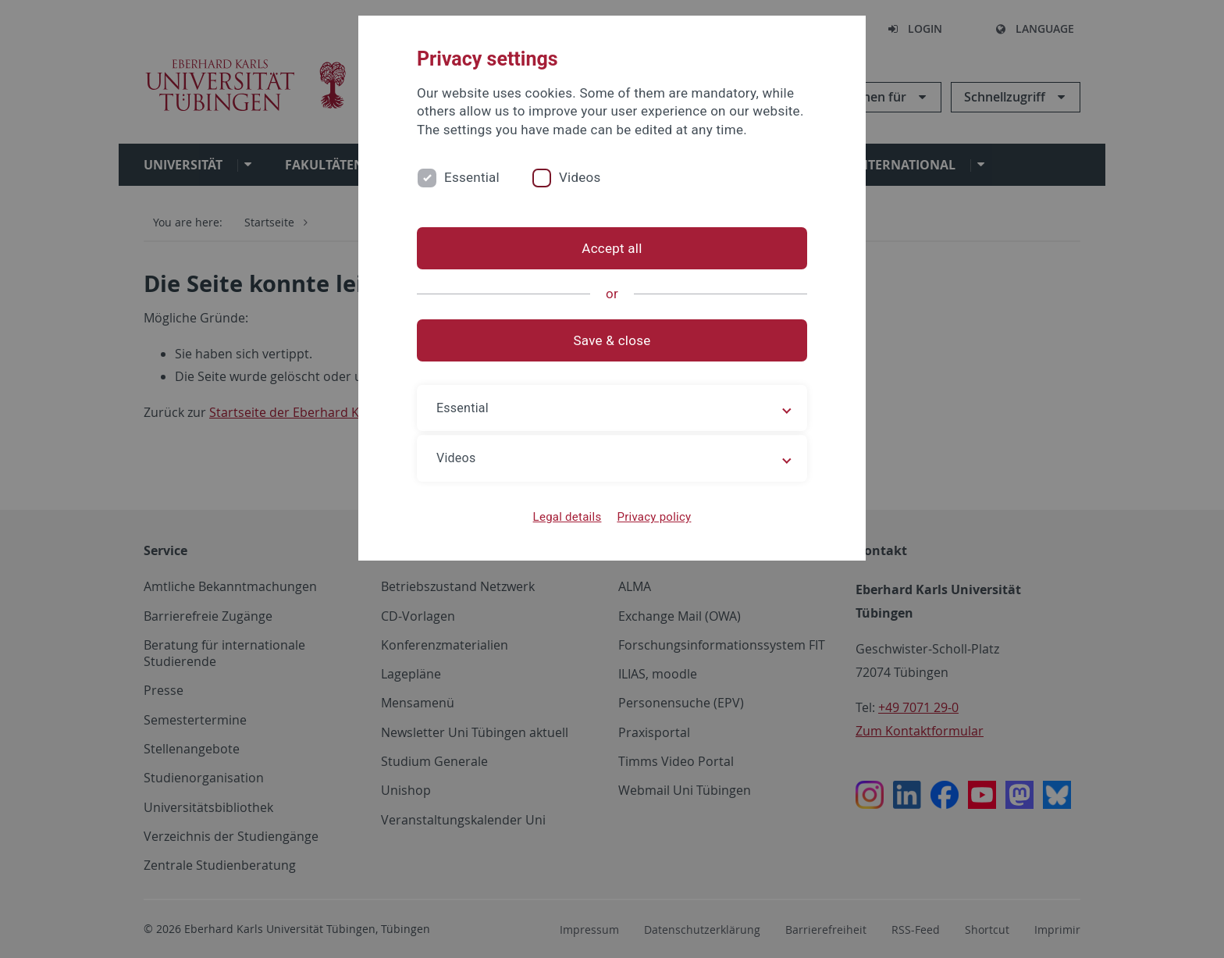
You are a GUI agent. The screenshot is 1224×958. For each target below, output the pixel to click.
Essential (472, 177)
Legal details (567, 517)
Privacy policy (654, 517)
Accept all (612, 248)
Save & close (612, 340)
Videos (580, 177)
